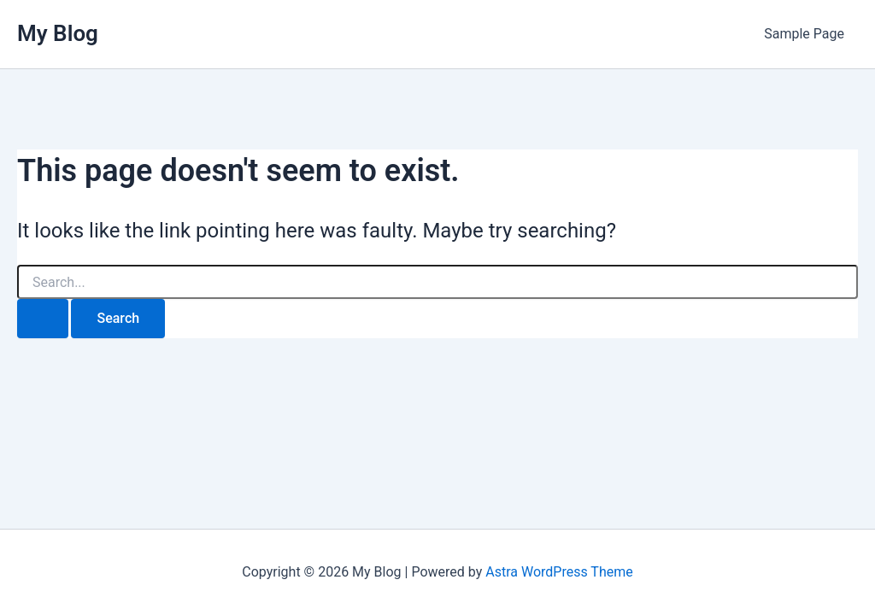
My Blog (57, 33)
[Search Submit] (42, 318)
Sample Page (804, 34)
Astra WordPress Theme (558, 572)
